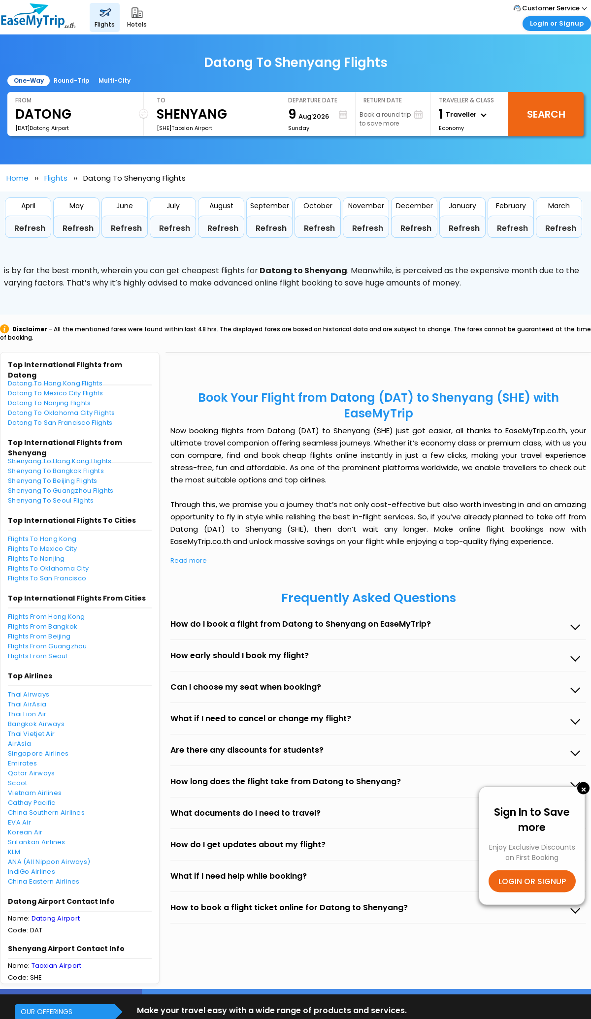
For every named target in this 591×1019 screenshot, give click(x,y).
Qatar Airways (31, 773)
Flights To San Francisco (47, 578)
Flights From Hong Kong (46, 616)
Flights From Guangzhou (47, 646)
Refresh (29, 228)
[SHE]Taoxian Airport (184, 128)
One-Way (29, 80)
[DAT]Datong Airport (42, 128)
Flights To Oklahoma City (48, 568)
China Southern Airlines (46, 812)
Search (546, 114)
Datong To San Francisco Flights (60, 422)
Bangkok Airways (36, 724)
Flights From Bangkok (42, 626)
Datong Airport (56, 918)
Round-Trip (72, 80)
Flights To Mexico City (42, 548)
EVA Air (19, 822)
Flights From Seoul (37, 656)
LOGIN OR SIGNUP (532, 881)
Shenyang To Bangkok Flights (56, 471)
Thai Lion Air (27, 714)
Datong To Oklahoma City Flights (61, 412)
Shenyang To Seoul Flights (51, 500)
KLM (14, 852)
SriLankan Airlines (37, 842)
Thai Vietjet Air (31, 733)
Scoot (17, 783)
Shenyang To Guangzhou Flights (61, 490)
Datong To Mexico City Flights (55, 393)
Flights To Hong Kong (42, 538)
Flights (55, 178)
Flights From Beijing (39, 636)
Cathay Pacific (32, 802)
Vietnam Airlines (35, 792)
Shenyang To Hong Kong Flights (60, 461)
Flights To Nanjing (36, 558)
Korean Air (25, 832)
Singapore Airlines (38, 753)
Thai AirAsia (27, 704)
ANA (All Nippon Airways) (49, 861)
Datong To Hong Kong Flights (55, 383)
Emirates (22, 763)
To (161, 100)
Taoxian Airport (57, 965)
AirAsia (19, 743)
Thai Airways (28, 694)
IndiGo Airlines (31, 871)
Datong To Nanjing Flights (49, 403)
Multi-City (114, 80)
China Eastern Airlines (44, 881)
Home (17, 178)
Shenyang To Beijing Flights (52, 480)
